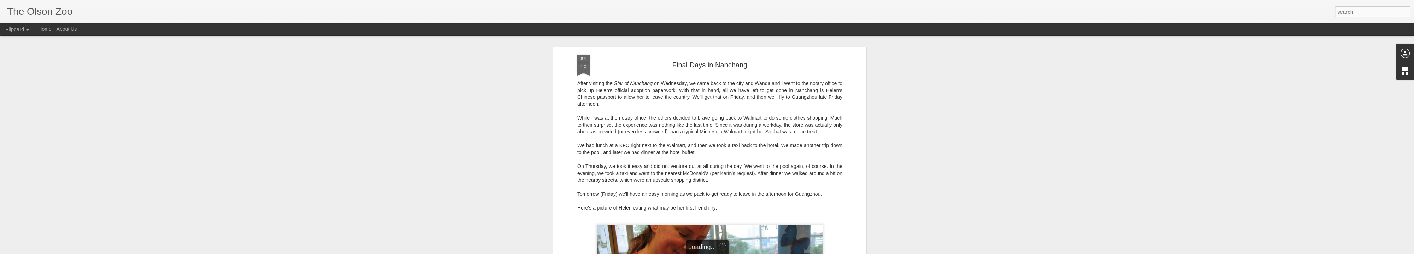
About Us (67, 29)
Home (44, 29)
